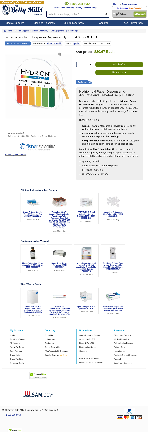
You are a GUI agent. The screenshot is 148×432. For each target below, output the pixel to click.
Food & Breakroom (133, 23)
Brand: (69, 43)
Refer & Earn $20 (86, 343)
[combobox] (84, 64)
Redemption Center (87, 347)
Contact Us (49, 343)
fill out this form (48, 136)
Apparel (103, 23)
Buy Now (119, 72)
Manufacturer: (39, 43)
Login (12, 335)
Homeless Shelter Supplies (91, 362)
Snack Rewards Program (90, 335)
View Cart (140, 14)
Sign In (116, 4)
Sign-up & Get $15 (87, 339)
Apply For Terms (17, 347)
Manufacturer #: (91, 43)
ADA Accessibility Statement (57, 351)
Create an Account (130, 4)
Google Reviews (52, 355)
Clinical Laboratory (74, 23)
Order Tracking (16, 359)
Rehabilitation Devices (123, 343)
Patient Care (119, 347)
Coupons (83, 351)
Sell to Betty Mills (52, 347)
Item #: (9, 43)
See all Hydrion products (15, 155)
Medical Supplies (15, 23)
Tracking (70, 8)
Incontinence (119, 351)
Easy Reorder (16, 351)
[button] (7, 86)
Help (94, 8)
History (78, 8)
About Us (49, 335)
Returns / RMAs (17, 363)
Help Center (50, 339)
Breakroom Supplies (123, 363)
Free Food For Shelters (89, 358)
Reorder (87, 8)
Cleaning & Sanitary (44, 23)
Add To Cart (119, 64)
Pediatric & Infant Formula (125, 355)
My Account (59, 8)
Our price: (84, 51)
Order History (16, 355)
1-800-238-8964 (24, 136)
